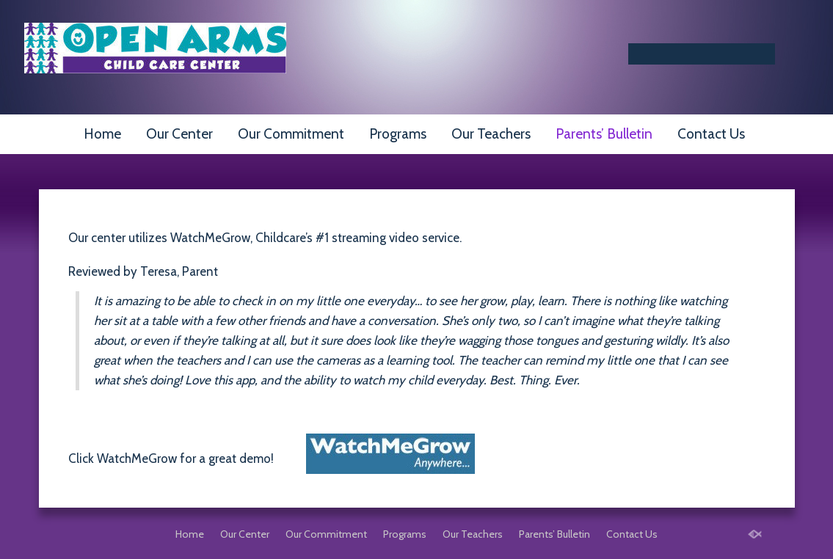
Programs (397, 133)
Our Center (179, 133)
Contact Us (711, 133)
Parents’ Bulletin (604, 133)
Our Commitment (291, 133)
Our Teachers (491, 133)
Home (102, 133)
